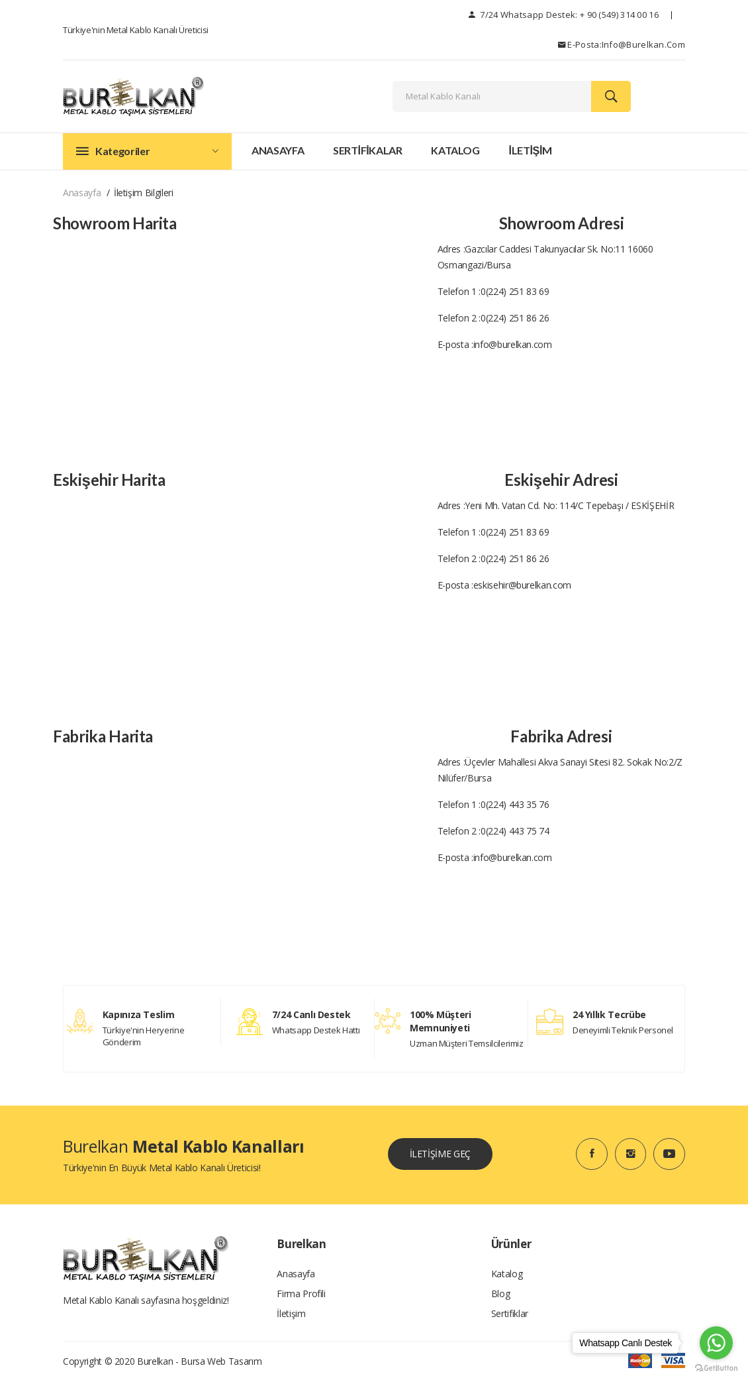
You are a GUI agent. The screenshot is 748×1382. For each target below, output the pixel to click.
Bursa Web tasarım (221, 1361)
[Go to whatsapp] (716, 1342)
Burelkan (155, 1361)
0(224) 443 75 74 (515, 831)
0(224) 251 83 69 (515, 291)
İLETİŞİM (529, 150)
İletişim (291, 1313)
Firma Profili (301, 1293)
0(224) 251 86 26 (515, 318)
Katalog (455, 150)
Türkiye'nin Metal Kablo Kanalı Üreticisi (136, 30)
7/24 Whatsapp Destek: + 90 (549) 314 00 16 (564, 15)
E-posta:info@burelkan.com (621, 44)
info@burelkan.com (512, 344)
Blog (500, 1293)
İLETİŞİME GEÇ (440, 1153)
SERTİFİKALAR (367, 150)
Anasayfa (278, 150)
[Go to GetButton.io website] (716, 1368)
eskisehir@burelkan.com (522, 585)
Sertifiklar (509, 1313)
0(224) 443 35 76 (515, 804)
